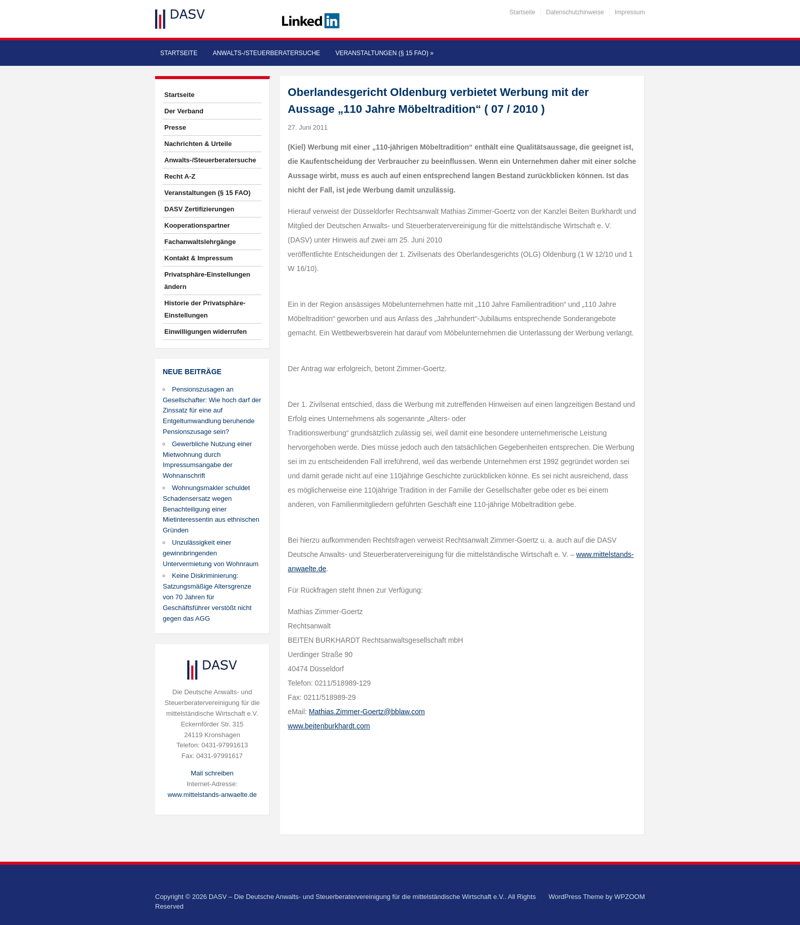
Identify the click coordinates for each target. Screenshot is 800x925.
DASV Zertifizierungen (199, 209)
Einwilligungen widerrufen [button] (205, 331)
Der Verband (184, 111)
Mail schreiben (212, 773)
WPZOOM (629, 896)
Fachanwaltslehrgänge (200, 242)
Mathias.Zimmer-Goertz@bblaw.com (366, 712)
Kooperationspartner (197, 225)
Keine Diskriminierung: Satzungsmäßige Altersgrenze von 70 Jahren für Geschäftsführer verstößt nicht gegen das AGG (207, 597)
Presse (175, 127)
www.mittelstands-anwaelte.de (212, 794)
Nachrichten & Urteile (198, 144)
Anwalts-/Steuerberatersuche (266, 53)
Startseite (523, 12)
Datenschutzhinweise (575, 12)
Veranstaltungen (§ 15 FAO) (384, 53)
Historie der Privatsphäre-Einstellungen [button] (204, 309)
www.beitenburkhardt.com (329, 726)
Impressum (630, 12)
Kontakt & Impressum (198, 258)
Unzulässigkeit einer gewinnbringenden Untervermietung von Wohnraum (211, 553)
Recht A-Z (179, 176)
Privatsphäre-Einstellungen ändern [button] (207, 280)
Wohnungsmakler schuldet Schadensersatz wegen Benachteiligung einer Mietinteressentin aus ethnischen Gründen (211, 509)
